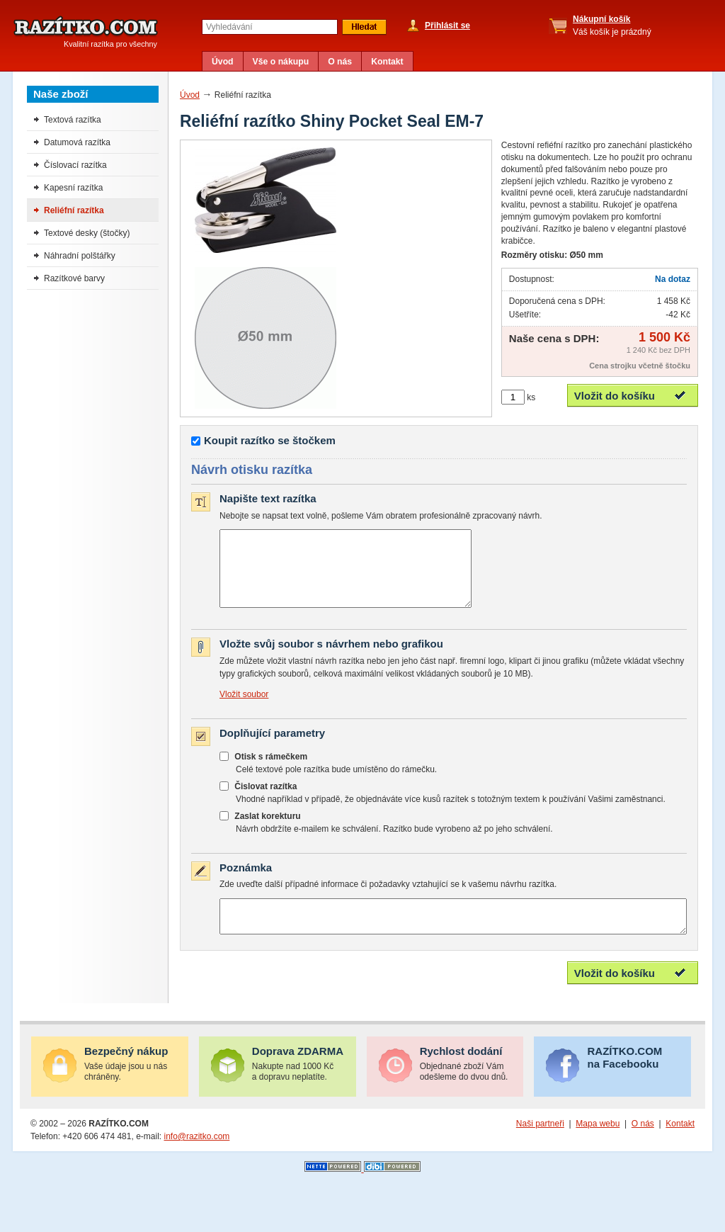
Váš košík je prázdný (612, 25)
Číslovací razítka (75, 165)
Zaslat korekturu (267, 831)
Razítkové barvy (74, 278)
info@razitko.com (196, 1158)
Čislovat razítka (265, 801)
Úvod (223, 62)
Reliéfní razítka (74, 210)
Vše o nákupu (281, 62)
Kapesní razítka (73, 188)
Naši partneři (540, 1145)
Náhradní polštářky (79, 256)
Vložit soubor (243, 709)
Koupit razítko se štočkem (270, 440)
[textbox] (270, 27)
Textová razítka (72, 120)
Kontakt (387, 62)
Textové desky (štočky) (87, 233)
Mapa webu (598, 1145)
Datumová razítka (77, 142)
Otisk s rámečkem (270, 771)
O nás (340, 62)
